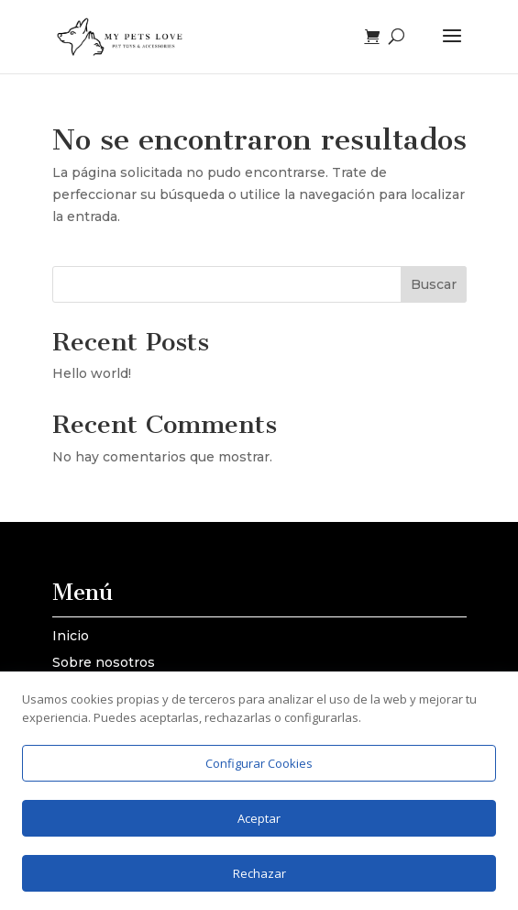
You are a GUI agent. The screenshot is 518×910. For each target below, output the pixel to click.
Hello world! (91, 373)
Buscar (434, 284)
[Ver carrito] (377, 37)
